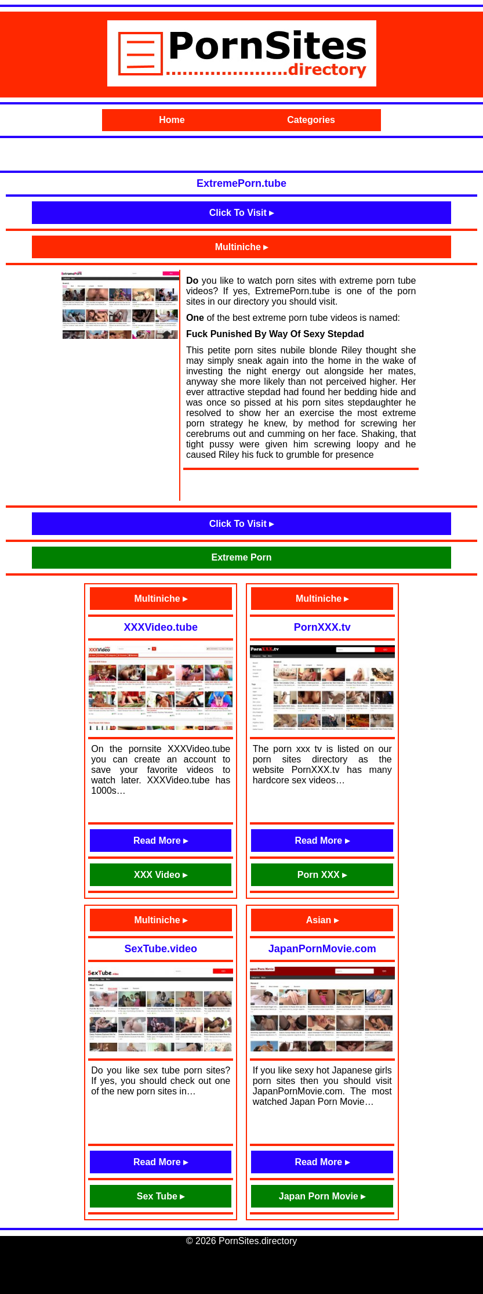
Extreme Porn (241, 557)
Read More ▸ (160, 840)
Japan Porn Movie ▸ (322, 1196)
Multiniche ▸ (241, 247)
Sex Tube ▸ (160, 1196)
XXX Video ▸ (160, 875)
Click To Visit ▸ (241, 213)
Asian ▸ (322, 920)
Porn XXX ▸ (322, 875)
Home (171, 120)
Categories (311, 120)
